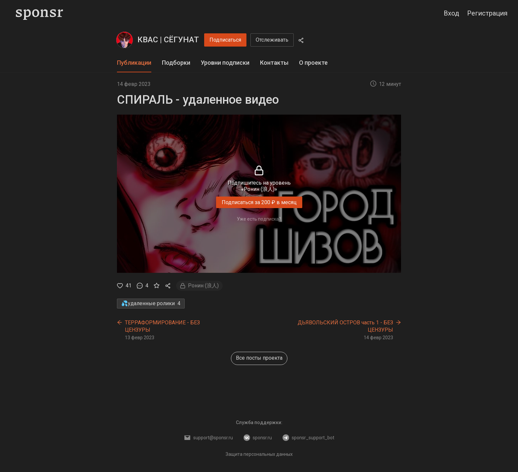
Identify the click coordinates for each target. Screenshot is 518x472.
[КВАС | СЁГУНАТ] (124, 40)
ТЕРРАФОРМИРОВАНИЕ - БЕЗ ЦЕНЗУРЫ (162, 326)
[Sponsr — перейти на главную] (39, 13)
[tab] (134, 63)
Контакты (274, 62)
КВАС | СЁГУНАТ (168, 39)
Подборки (176, 62)
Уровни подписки (225, 62)
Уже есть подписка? (259, 219)
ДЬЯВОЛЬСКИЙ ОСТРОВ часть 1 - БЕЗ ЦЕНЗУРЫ (345, 326)
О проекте (313, 62)
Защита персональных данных (259, 454)
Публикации (134, 62)
